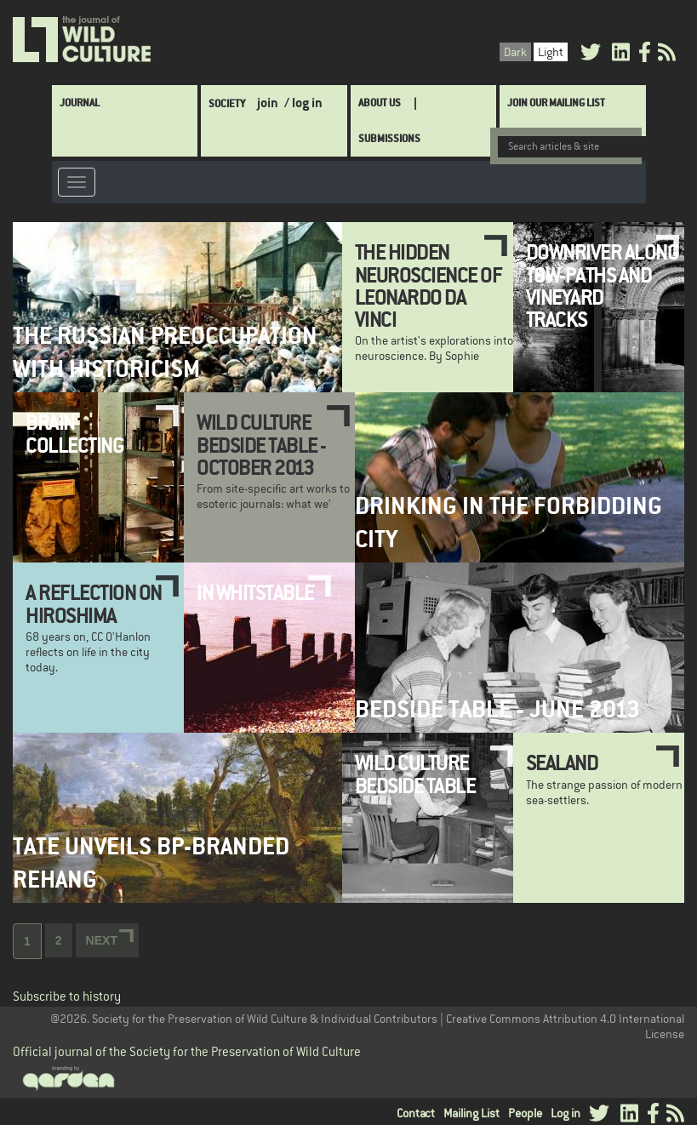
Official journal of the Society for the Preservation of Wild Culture (187, 1051)
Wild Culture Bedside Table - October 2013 (261, 444)
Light (550, 52)
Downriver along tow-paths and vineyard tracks (602, 285)
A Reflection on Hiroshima (94, 603)
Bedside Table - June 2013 (497, 709)
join (267, 102)
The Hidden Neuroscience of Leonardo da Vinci (428, 285)
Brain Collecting (74, 433)
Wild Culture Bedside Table (415, 773)
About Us (379, 102)
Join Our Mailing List (556, 102)
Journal (80, 102)
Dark (515, 52)
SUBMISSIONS (389, 138)
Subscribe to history (67, 996)
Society (227, 103)
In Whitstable (255, 592)
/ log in (303, 102)
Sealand (562, 762)
